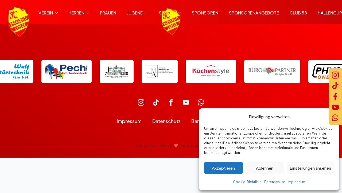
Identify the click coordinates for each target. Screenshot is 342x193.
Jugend (135, 13)
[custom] (141, 102)
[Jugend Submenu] (148, 12)
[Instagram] (335, 75)
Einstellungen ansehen (310, 167)
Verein (45, 13)
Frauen (108, 13)
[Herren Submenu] (89, 12)
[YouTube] (335, 107)
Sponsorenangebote (254, 13)
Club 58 (298, 13)
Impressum (296, 182)
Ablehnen (264, 167)
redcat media (193, 145)
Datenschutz (274, 182)
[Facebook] (335, 96)
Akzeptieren (223, 167)
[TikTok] (335, 85)
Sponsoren (205, 13)
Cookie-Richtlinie (247, 182)
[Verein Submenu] (58, 12)
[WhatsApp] (335, 117)
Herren (76, 13)
